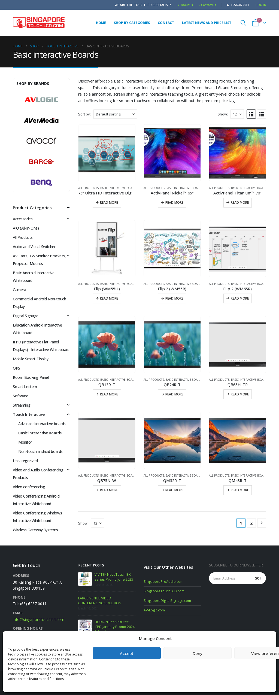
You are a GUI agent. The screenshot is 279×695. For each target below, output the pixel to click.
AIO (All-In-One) (26, 228)
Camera (19, 289)
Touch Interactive (29, 414)
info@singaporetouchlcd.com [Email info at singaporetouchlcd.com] (38, 619)
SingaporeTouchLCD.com (164, 591)
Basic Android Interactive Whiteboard (33, 276)
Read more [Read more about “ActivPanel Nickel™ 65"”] (174, 202)
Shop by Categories (132, 22)
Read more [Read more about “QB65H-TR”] (240, 394)
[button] (243, 22)
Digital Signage (25, 315)
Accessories (22, 218)
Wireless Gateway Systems (35, 529)
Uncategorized (25, 460)
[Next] (261, 523)
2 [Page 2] (251, 523)
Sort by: (84, 114)
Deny (197, 653)
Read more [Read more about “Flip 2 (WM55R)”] (174, 298)
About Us (185, 5)
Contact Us (207, 5)
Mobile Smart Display (30, 358)
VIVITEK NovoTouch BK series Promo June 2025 (114, 577)
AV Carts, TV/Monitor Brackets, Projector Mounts (39, 259)
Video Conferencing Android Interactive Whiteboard (36, 499)
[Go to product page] (106, 152)
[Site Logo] (39, 22)
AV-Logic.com (154, 610)
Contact (166, 22)
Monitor (25, 442)
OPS (16, 368)
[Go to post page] (85, 579)
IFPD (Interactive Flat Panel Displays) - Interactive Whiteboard (41, 345)
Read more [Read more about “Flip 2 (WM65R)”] (240, 298)
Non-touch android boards (40, 451)
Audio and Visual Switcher (34, 246)
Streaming (21, 405)
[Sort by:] (115, 114)
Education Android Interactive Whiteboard (37, 328)
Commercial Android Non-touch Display (39, 302)
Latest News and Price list (206, 22)
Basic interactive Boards (119, 188)
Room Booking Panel (30, 377)
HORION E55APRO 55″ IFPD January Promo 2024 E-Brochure (115, 627)
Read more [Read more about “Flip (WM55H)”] (109, 298)
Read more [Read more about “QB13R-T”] (109, 394)
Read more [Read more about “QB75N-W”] (109, 490)
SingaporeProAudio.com (163, 581)
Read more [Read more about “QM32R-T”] (174, 490)
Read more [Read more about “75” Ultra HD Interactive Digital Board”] (109, 202)
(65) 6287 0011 (33, 603)
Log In (261, 5)
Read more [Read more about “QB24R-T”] (174, 394)
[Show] (237, 114)
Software (20, 395)
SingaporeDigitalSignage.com (167, 600)
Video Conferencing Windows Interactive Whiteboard (37, 516)
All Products (88, 188)
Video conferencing (29, 486)
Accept (127, 653)
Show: (223, 114)
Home (101, 22)
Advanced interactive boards (42, 423)
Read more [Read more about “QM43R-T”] (240, 490)
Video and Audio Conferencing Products (38, 473)
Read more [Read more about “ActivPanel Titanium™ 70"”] (240, 202)
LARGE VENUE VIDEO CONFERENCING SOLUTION (99, 600)
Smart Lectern (25, 386)
